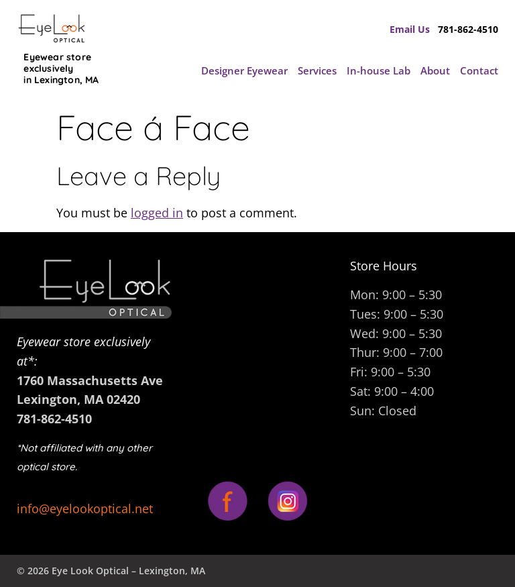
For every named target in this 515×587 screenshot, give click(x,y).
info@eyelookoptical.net (85, 508)
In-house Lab (378, 70)
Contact (479, 70)
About (435, 70)
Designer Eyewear (244, 70)
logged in (157, 213)
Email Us (414, 29)
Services (317, 70)
